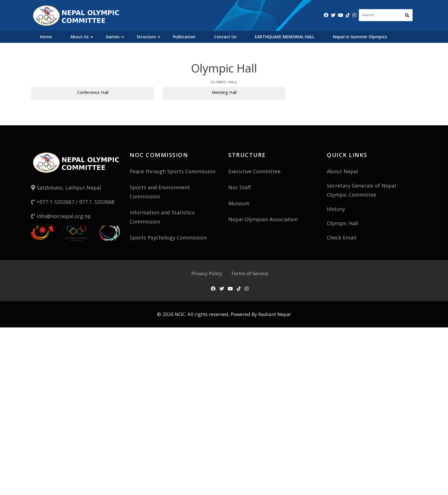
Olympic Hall (342, 223)
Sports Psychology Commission (168, 237)
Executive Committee (254, 171)
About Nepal (342, 171)
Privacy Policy (206, 273)
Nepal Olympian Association (263, 219)
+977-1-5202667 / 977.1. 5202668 (72, 201)
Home (46, 36)
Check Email (341, 237)
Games (112, 36)
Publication (184, 36)
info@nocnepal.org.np (61, 216)
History (336, 209)
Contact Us (225, 36)
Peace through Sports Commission (172, 171)
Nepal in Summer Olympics (360, 36)
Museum (238, 203)
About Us (79, 36)
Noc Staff (239, 187)
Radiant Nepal (274, 314)
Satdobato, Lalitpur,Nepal (66, 187)
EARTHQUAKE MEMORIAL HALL (284, 36)
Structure (146, 36)
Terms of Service (249, 273)
